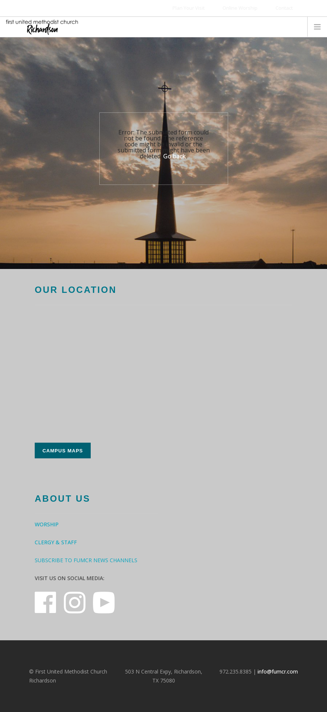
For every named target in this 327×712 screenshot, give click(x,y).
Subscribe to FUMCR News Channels (86, 560)
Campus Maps (63, 450)
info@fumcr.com (278, 671)
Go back (174, 156)
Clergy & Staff (56, 542)
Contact (284, 7)
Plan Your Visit (188, 7)
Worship (47, 524)
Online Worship (240, 7)
